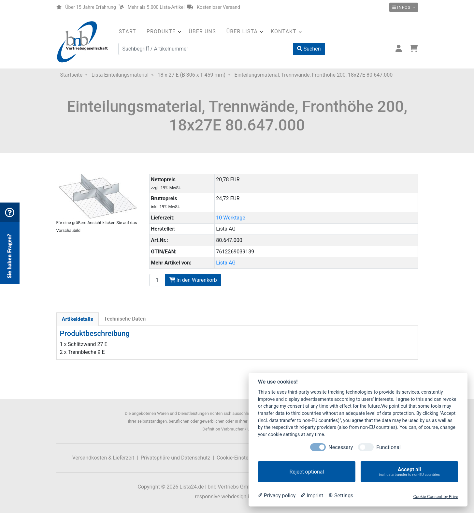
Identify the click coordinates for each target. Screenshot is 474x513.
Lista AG (226, 263)
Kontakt (283, 31)
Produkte (161, 31)
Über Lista (242, 31)
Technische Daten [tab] (125, 319)
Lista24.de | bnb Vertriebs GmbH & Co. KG (228, 487)
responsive (207, 496)
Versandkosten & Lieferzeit (103, 458)
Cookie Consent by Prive (435, 496)
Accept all (409, 471)
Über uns (202, 31)
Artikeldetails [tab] (77, 319)
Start (127, 31)
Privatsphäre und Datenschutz (175, 458)
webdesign (233, 496)
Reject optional (306, 472)
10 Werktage (230, 218)
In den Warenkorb (193, 280)
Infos (402, 7)
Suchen (309, 49)
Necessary (340, 447)
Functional (388, 447)
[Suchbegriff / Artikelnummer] (205, 49)
